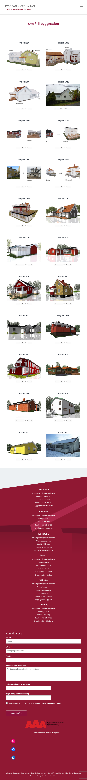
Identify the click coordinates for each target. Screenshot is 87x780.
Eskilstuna (77, 773)
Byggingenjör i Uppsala (43, 600)
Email (9, 647)
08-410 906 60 (46, 503)
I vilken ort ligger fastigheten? (19, 684)
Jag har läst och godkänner (35, 703)
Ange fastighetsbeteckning (18, 694)
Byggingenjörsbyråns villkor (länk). (46, 703)
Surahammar (25, 773)
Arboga (55, 773)
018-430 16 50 (46, 596)
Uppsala (32, 776)
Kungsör (62, 773)
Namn (9, 637)
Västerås (9, 773)
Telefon (9, 656)
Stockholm (48, 776)
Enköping (69, 773)
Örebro (55, 776)
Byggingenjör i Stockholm (43, 506)
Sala (32, 773)
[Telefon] (43, 660)
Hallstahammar (40, 773)
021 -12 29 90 (46, 525)
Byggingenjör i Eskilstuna (43, 550)
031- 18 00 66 (46, 618)
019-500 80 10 (46, 572)
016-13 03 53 (46, 547)
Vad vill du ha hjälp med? (17, 666)
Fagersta (16, 773)
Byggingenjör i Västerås (43, 528)
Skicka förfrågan (16, 713)
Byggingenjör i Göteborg (43, 621)
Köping (49, 773)
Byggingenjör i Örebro (43, 575)
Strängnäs (40, 776)
